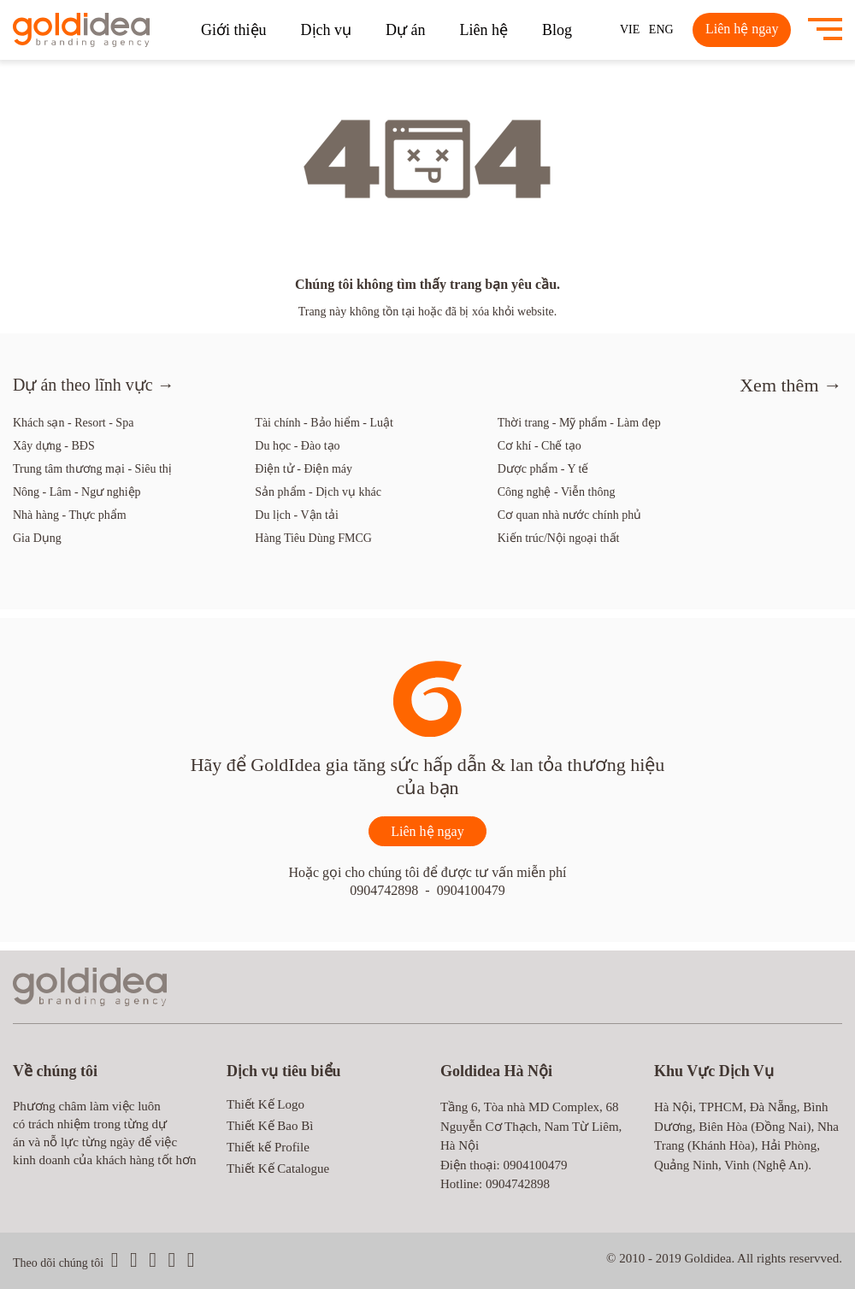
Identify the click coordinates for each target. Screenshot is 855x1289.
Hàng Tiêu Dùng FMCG (313, 538)
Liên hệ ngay (741, 28)
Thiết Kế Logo (265, 1104)
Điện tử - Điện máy (303, 468)
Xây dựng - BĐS (54, 445)
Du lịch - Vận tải (297, 515)
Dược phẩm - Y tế (543, 468)
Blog (557, 29)
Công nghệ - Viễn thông (557, 492)
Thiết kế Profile (268, 1147)
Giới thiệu (234, 29)
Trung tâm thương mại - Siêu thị (92, 468)
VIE (630, 29)
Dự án (406, 29)
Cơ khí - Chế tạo (539, 445)
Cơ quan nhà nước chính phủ (570, 515)
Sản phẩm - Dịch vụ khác (318, 492)
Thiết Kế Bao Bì (270, 1126)
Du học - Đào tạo (297, 445)
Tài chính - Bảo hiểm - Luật (324, 422)
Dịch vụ (326, 29)
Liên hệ (484, 29)
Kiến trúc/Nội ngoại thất (559, 538)
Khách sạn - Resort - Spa (73, 422)
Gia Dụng (37, 538)
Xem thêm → (791, 385)
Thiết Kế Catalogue (278, 1168)
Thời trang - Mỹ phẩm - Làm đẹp (579, 422)
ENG (661, 29)
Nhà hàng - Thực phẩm (70, 515)
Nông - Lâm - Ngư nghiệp (77, 492)
